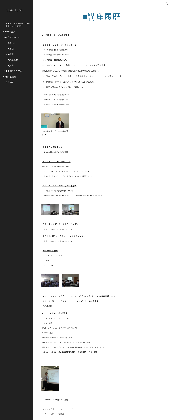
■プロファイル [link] (12, 37)
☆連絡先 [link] (9, 82)
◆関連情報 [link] (10, 76)
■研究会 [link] (12, 42)
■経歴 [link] (11, 48)
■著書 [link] (11, 54)
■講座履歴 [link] (13, 59)
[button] (167, 4)
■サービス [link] (10, 31)
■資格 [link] (11, 65)
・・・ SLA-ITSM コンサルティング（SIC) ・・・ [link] (18, 24)
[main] (101, 16)
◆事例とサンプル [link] (13, 71)
